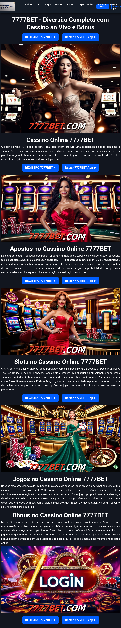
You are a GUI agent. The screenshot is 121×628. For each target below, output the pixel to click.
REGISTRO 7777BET (40, 37)
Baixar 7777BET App (80, 37)
